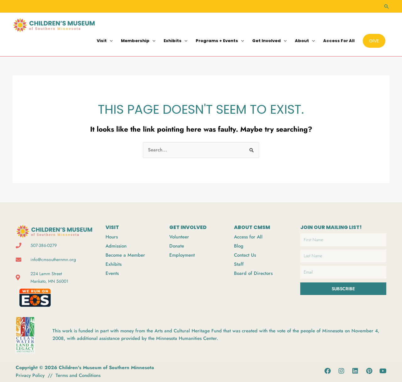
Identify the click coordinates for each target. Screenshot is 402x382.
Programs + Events (217, 41)
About (302, 41)
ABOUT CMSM (252, 227)
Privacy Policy (30, 375)
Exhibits (173, 41)
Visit (102, 41)
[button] (386, 6)
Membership (135, 41)
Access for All (339, 41)
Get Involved (266, 41)
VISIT (112, 227)
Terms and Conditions (78, 375)
